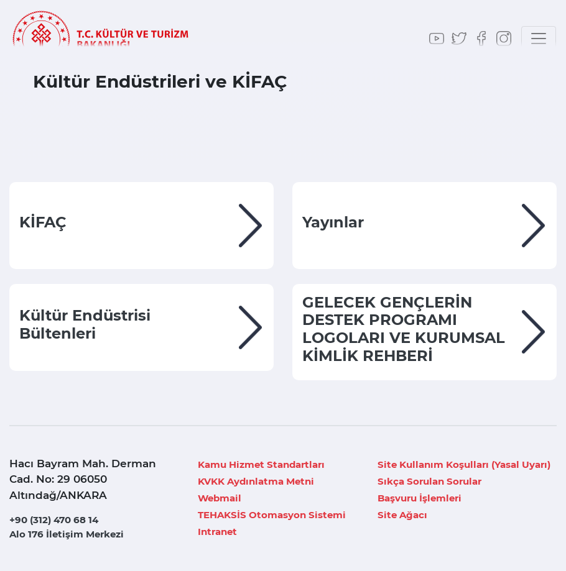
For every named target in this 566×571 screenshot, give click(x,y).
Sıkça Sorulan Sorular (429, 481)
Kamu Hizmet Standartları (261, 464)
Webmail (219, 498)
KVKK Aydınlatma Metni (256, 481)
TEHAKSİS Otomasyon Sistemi (272, 515)
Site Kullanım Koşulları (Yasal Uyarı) (464, 464)
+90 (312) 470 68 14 (53, 520)
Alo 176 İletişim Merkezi (66, 534)
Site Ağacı (402, 515)
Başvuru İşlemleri (420, 498)
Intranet (217, 531)
